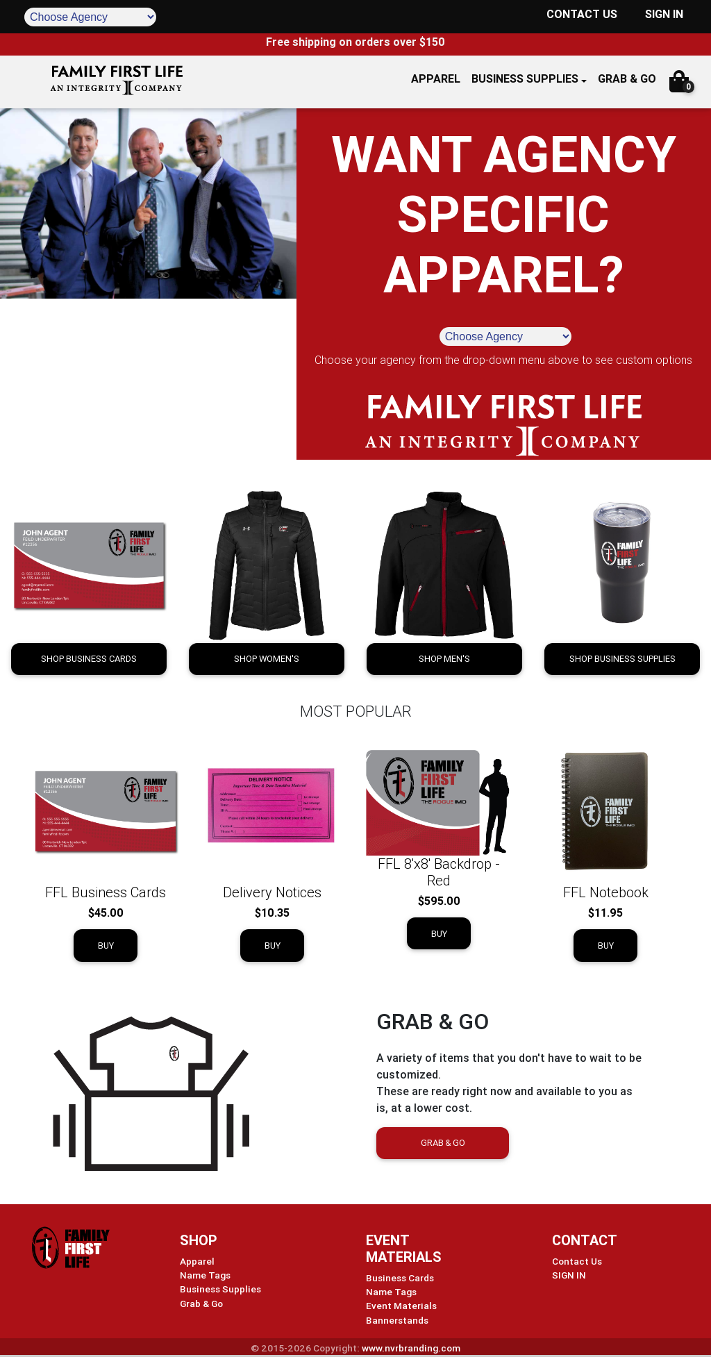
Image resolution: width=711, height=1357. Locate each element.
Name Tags (205, 1275)
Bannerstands (397, 1320)
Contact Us (577, 1261)
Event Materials (401, 1305)
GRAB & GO (627, 78)
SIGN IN (664, 14)
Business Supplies (524, 78)
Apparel (197, 1261)
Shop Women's (266, 659)
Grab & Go (443, 1143)
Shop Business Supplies (622, 659)
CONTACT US (581, 14)
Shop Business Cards (89, 659)
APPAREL (435, 78)
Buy (106, 945)
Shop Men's (444, 659)
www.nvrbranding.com (411, 1348)
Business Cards (400, 1278)
